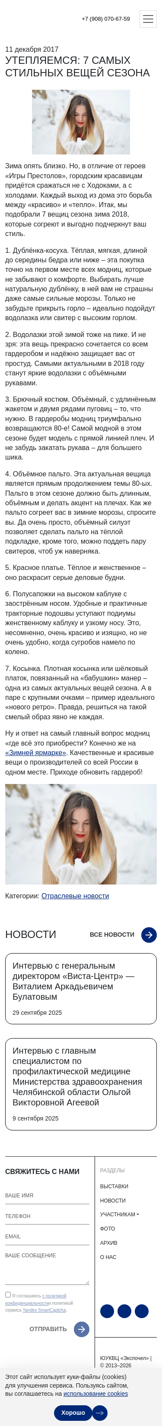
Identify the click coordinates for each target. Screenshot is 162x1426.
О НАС (108, 1257)
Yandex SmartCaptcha (44, 1310)
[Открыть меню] (148, 19)
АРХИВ (109, 1243)
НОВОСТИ (113, 1201)
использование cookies (96, 1393)
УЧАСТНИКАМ (117, 1215)
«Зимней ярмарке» (35, 752)
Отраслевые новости (75, 896)
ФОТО (107, 1229)
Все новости (112, 934)
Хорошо (73, 1412)
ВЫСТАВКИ (114, 1187)
